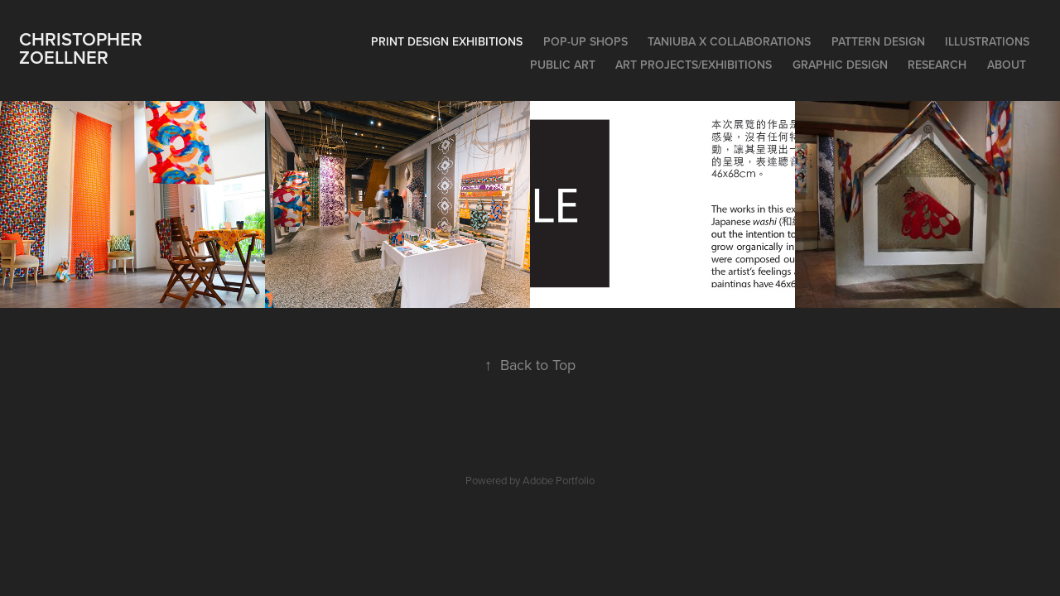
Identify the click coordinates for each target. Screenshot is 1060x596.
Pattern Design (878, 41)
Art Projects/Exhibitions (693, 64)
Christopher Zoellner (83, 48)
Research (937, 64)
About (1006, 64)
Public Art (562, 64)
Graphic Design (840, 64)
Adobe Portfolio (559, 480)
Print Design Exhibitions (447, 41)
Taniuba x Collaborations (729, 41)
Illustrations (987, 41)
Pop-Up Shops (585, 41)
